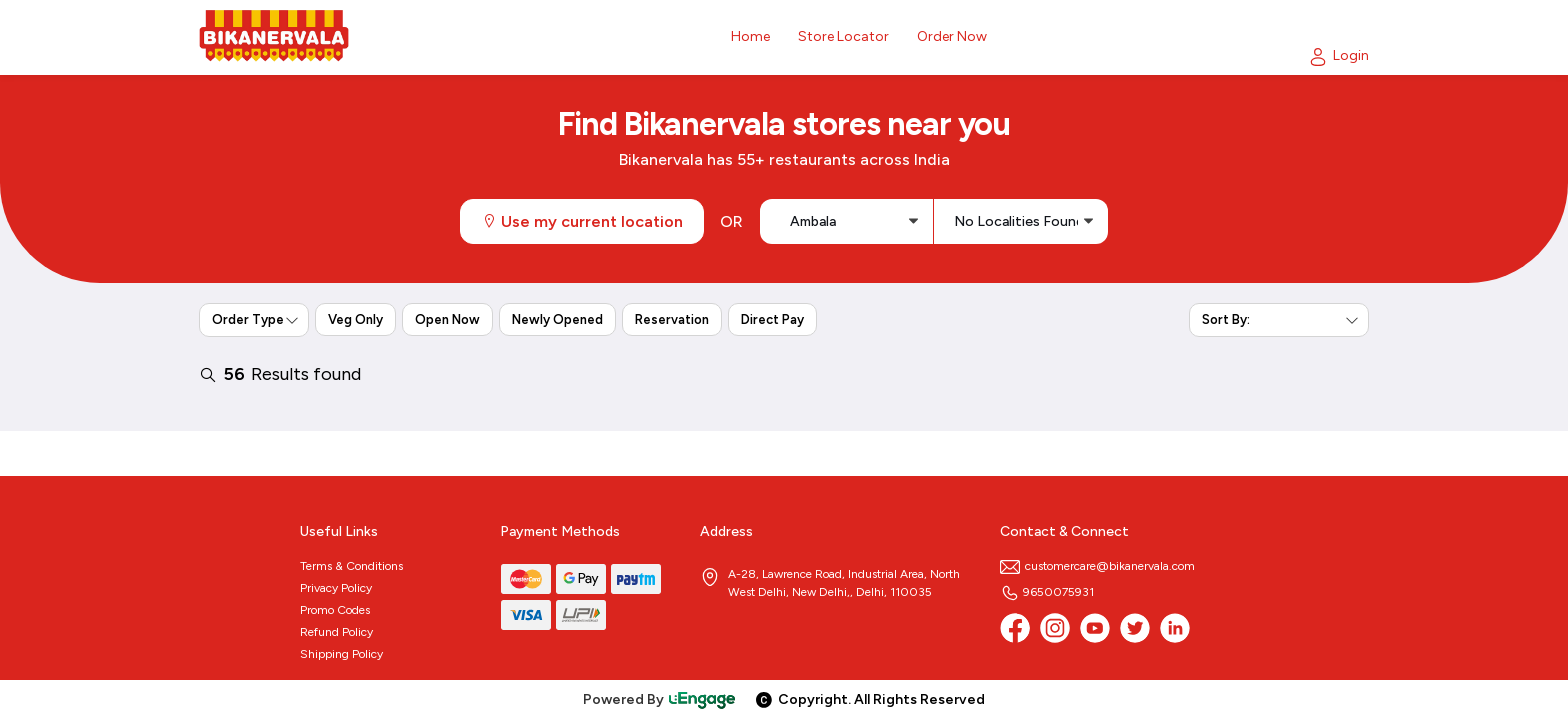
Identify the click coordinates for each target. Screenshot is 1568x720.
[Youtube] (1095, 628)
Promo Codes (335, 610)
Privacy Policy (336, 588)
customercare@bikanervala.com (1097, 566)
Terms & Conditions (351, 566)
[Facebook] (1015, 628)
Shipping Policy (341, 654)
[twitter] (1135, 628)
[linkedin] (1175, 628)
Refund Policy (336, 632)
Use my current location (582, 221)
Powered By (660, 699)
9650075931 (1047, 592)
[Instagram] (1055, 628)
